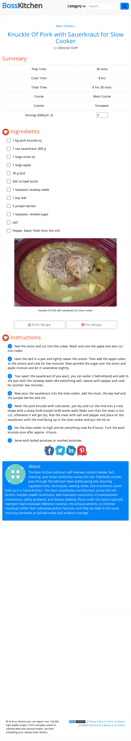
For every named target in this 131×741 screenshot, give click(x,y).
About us (109, 725)
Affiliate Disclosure (90, 725)
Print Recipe (39, 324)
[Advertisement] (65, 568)
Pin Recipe (92, 324)
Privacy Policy (96, 721)
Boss (22, 5)
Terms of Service (115, 721)
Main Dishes (64, 26)
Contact (120, 725)
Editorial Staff (54, 466)
